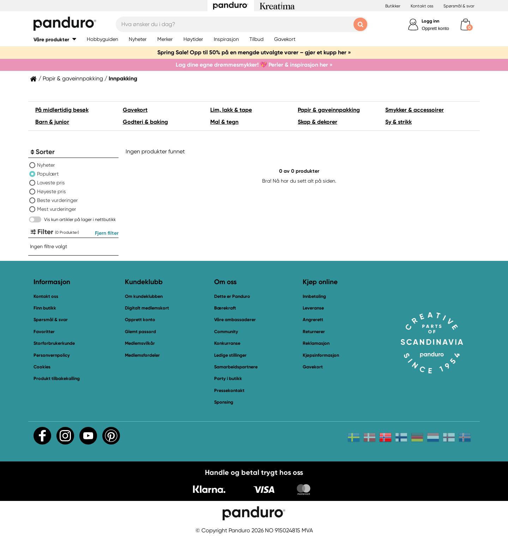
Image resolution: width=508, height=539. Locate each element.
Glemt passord (140, 331)
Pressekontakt (229, 390)
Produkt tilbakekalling (57, 378)
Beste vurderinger (57, 200)
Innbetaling (314, 296)
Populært (48, 174)
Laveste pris (51, 182)
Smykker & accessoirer (414, 109)
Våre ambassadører (235, 319)
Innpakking (123, 78)
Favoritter (44, 331)
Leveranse (313, 308)
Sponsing (223, 402)
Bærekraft (225, 308)
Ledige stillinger (230, 355)
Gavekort (135, 109)
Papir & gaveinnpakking (73, 78)
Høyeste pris (51, 191)
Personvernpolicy (52, 355)
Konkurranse (227, 343)
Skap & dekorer (317, 121)
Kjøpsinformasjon (321, 355)
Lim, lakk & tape (231, 109)
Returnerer (314, 331)
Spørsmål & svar (458, 6)
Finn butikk (45, 308)
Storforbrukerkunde (54, 343)
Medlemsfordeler (142, 355)
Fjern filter (107, 233)
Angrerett (313, 319)
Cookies (42, 367)
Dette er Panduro (232, 296)
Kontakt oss (422, 6)
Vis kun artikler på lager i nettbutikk (80, 219)
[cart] (465, 24)
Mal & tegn (224, 121)
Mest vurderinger (56, 209)
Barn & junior (52, 121)
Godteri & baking (145, 121)
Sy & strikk (398, 121)
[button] (54, 39)
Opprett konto (435, 28)
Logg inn (430, 21)
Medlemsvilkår (140, 343)
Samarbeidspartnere (236, 366)
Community (226, 331)
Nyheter (46, 165)
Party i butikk (228, 378)
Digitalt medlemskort (147, 308)
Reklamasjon (316, 343)
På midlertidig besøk (62, 109)
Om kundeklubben (144, 296)
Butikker (392, 6)
